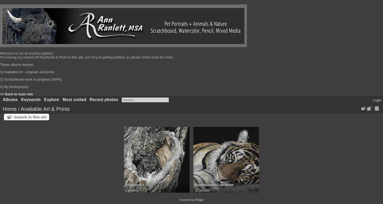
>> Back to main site (16, 94)
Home (10, 109)
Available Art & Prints (45, 109)
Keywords (31, 99)
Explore (51, 99)
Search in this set (30, 117)
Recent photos (104, 99)
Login (377, 100)
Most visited (74, 99)
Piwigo (199, 199)
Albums (10, 99)
